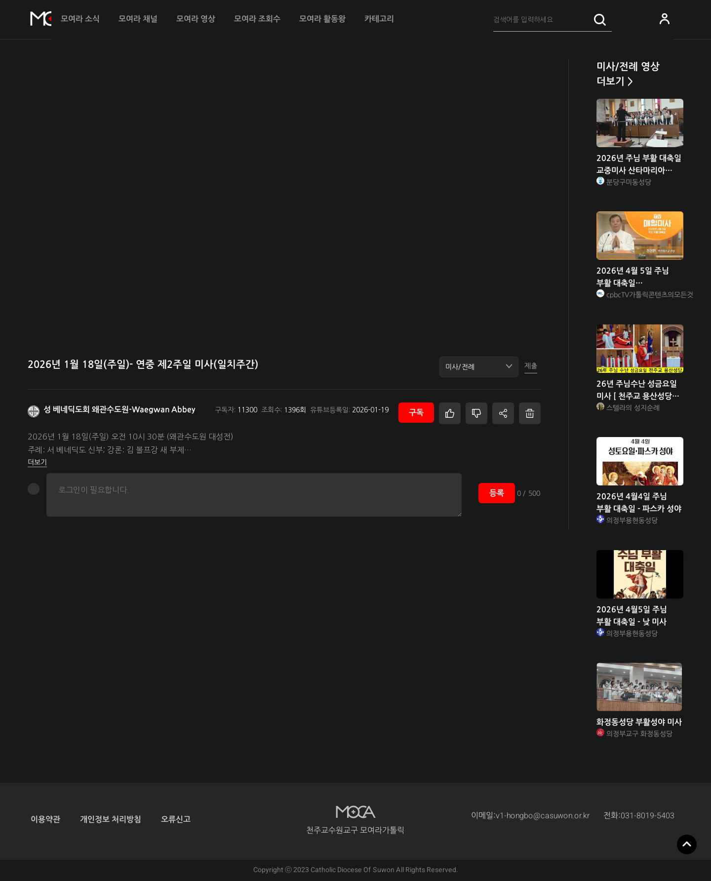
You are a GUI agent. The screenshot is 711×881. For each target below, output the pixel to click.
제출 (530, 365)
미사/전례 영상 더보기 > (628, 74)
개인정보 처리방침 (110, 819)
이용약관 (45, 819)
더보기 (37, 462)
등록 (496, 493)
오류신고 (176, 819)
